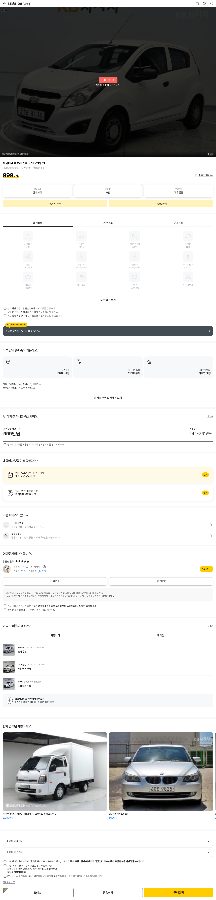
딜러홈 (205, 569)
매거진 (160, 635)
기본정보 (108, 223)
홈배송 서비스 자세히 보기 (108, 397)
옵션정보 (37, 223)
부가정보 (178, 223)
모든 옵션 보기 (108, 300)
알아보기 (108, 474)
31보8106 (19, 4)
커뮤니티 (55, 635)
